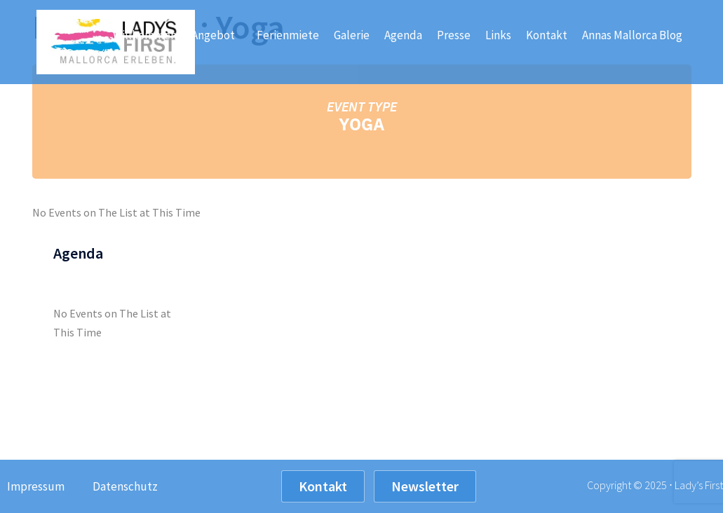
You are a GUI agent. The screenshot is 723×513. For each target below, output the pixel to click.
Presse (454, 35)
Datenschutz (125, 486)
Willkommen (145, 35)
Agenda (403, 35)
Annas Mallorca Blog (632, 35)
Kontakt (546, 35)
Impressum (36, 486)
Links (498, 35)
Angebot (216, 35)
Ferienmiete (288, 35)
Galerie (352, 35)
